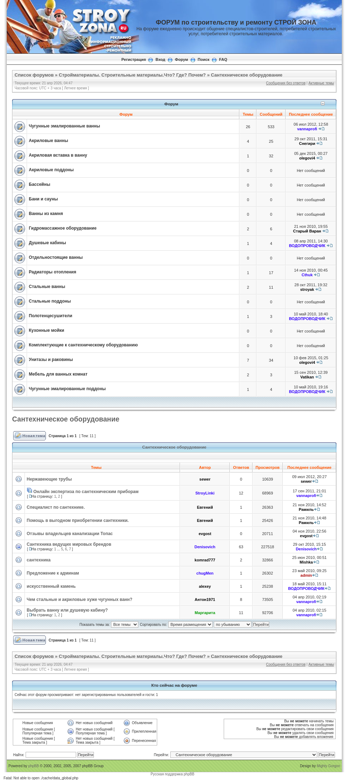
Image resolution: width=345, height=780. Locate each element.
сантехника (39, 559)
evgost (204, 534)
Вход (160, 59)
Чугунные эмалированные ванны (64, 126)
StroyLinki (204, 493)
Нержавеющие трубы (49, 479)
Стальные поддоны (50, 301)
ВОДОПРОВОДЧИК (307, 246)
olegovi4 (307, 158)
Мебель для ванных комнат (58, 374)
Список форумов (34, 75)
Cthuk (307, 275)
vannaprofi (307, 129)
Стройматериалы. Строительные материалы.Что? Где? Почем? (132, 75)
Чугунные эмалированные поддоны (67, 388)
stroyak (307, 289)
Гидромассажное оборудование (62, 228)
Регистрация (133, 59)
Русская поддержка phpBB (172, 774)
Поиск (203, 59)
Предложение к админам (53, 573)
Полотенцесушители (50, 315)
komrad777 (205, 560)
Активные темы (321, 83)
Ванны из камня (46, 213)
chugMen (204, 573)
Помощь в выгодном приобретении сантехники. (78, 520)
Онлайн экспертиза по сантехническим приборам (86, 491)
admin (306, 575)
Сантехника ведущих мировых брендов (69, 544)
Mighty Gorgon (328, 766)
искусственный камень (51, 586)
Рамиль (306, 509)
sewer (205, 479)
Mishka (306, 562)
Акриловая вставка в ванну (58, 155)
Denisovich (205, 547)
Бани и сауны (43, 199)
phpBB (33, 766)
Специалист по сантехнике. (56, 507)
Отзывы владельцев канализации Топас (70, 533)
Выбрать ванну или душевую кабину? (67, 610)
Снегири (307, 143)
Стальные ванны (47, 286)
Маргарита (205, 613)
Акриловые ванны (48, 140)
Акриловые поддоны (51, 169)
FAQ (223, 59)
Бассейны (39, 184)
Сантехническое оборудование (246, 75)
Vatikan (307, 377)
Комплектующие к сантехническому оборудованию (83, 344)
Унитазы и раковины (51, 359)
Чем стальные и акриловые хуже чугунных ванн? (79, 599)
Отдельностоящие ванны (56, 257)
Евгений (205, 507)
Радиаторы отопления (52, 271)
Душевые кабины (47, 242)
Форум (181, 59)
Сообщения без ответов (286, 83)
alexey (205, 586)
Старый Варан (307, 231)
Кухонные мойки (46, 330)
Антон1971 (205, 599)
